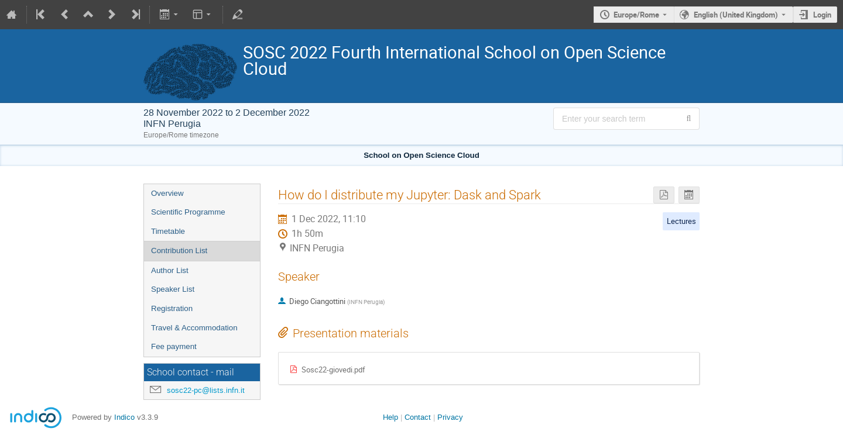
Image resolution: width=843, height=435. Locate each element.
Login (822, 14)
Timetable (168, 231)
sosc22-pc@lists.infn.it (206, 390)
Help (390, 417)
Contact (418, 417)
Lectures (681, 221)
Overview (167, 193)
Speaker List (172, 289)
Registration (172, 308)
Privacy (450, 417)
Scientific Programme (188, 212)
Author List (170, 270)
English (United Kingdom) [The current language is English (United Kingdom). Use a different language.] (736, 14)
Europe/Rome (636, 14)
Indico (124, 417)
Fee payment (174, 346)
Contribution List (179, 250)
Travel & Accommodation (194, 327)
